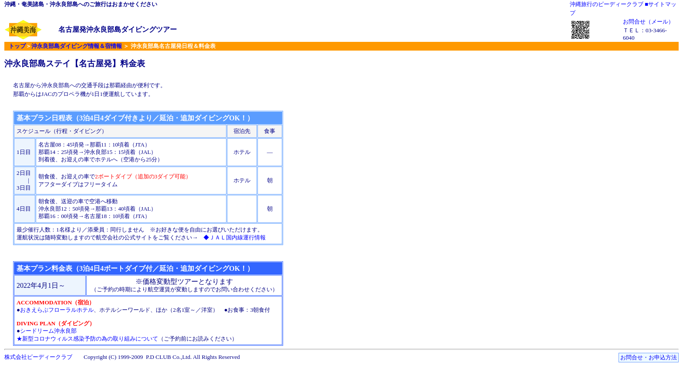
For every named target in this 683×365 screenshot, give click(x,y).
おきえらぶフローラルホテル (57, 310)
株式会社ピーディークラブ (38, 357)
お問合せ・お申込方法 (648, 357)
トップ (17, 46)
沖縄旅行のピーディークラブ (606, 4)
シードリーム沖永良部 (48, 330)
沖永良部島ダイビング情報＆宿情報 (76, 46)
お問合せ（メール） (648, 21)
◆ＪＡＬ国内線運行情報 (234, 237)
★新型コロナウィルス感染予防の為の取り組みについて (87, 338)
